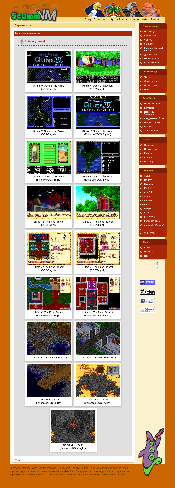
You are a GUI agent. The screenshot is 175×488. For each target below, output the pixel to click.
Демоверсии (150, 54)
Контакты (149, 153)
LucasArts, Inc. (66, 471)
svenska (148, 229)
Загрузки (148, 44)
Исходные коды (152, 122)
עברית (142, 204)
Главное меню (150, 26)
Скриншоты (150, 36)
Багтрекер (149, 108)
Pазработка (149, 98)
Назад (16, 459)
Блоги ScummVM (152, 63)
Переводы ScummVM (149, 113)
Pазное (146, 139)
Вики (146, 89)
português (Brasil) (152, 221)
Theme (146, 242)
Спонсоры (149, 145)
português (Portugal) (154, 225)
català (147, 176)
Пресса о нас (150, 149)
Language (148, 170)
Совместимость (152, 85)
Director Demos (151, 58)
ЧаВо (147, 77)
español (148, 192)
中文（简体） (151, 233)
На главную (150, 31)
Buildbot (148, 126)
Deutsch (148, 180)
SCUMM (148, 247)
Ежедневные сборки (154, 118)
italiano (147, 213)
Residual (148, 252)
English (147, 188)
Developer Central (153, 104)
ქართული (149, 217)
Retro (147, 256)
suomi (147, 196)
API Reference (151, 131)
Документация (150, 71)
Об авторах (150, 161)
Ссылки (148, 157)
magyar (148, 209)
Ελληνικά (148, 184)
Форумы (148, 40)
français (148, 200)
